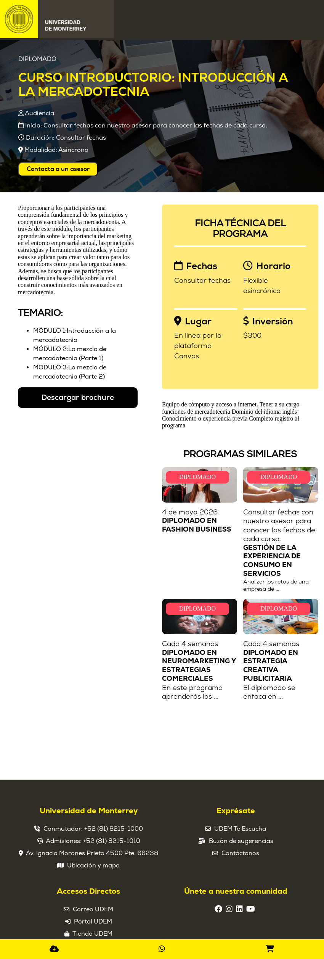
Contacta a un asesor (58, 169)
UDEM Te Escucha (240, 829)
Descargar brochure (78, 397)
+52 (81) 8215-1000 (113, 829)
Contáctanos (240, 853)
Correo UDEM (93, 909)
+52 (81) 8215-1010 (111, 841)
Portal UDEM (93, 921)
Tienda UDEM (92, 934)
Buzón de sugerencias (241, 841)
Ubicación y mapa (93, 865)
